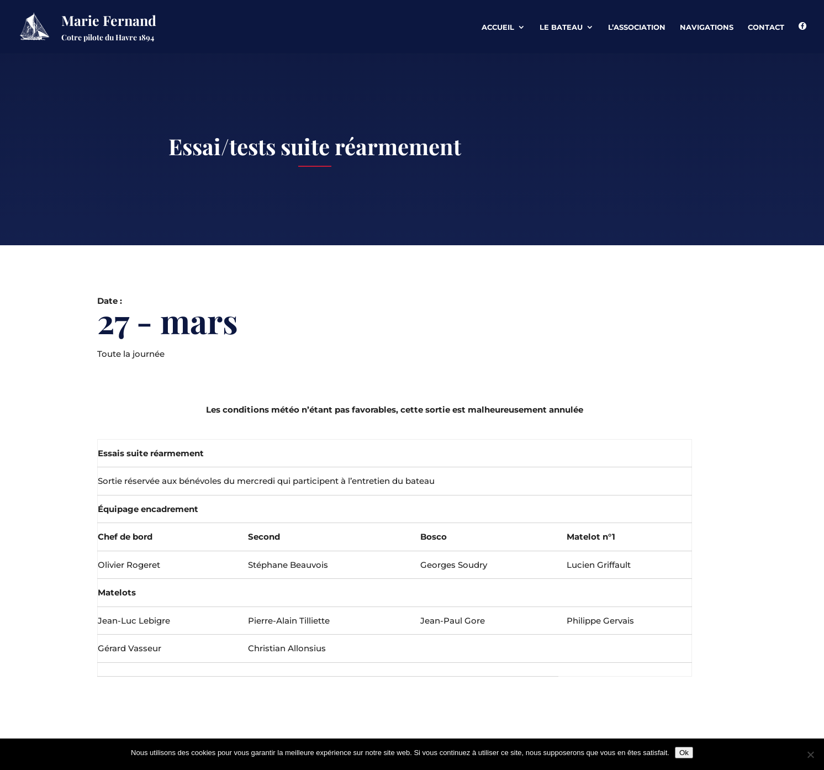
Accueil (498, 27)
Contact (766, 27)
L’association (636, 27)
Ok (684, 752)
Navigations (706, 27)
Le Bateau (561, 27)
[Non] (810, 754)
